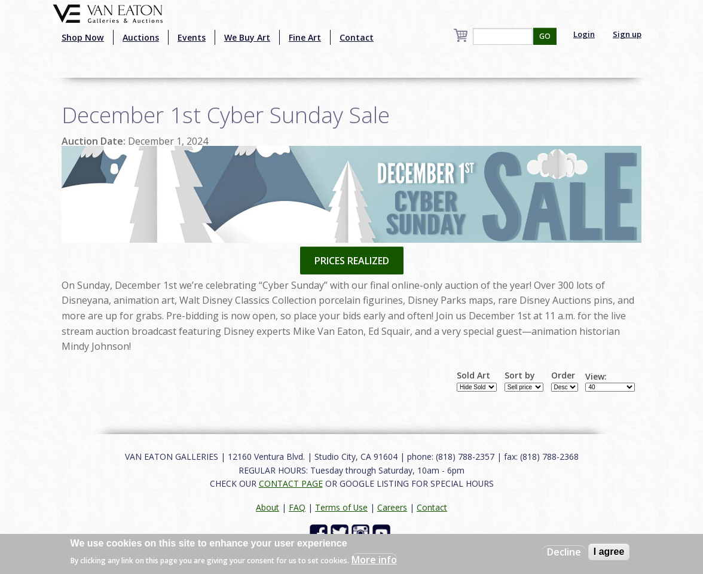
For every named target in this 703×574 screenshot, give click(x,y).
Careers (392, 507)
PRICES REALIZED (351, 260)
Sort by (520, 375)
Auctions (141, 37)
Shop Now (83, 37)
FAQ (297, 507)
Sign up (627, 34)
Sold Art (473, 375)
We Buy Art (247, 37)
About (267, 507)
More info (374, 559)
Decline (564, 551)
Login (584, 34)
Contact (357, 37)
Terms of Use (341, 507)
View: (596, 377)
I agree (609, 551)
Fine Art (305, 37)
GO (545, 36)
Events (192, 37)
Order (563, 375)
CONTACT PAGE (291, 483)
